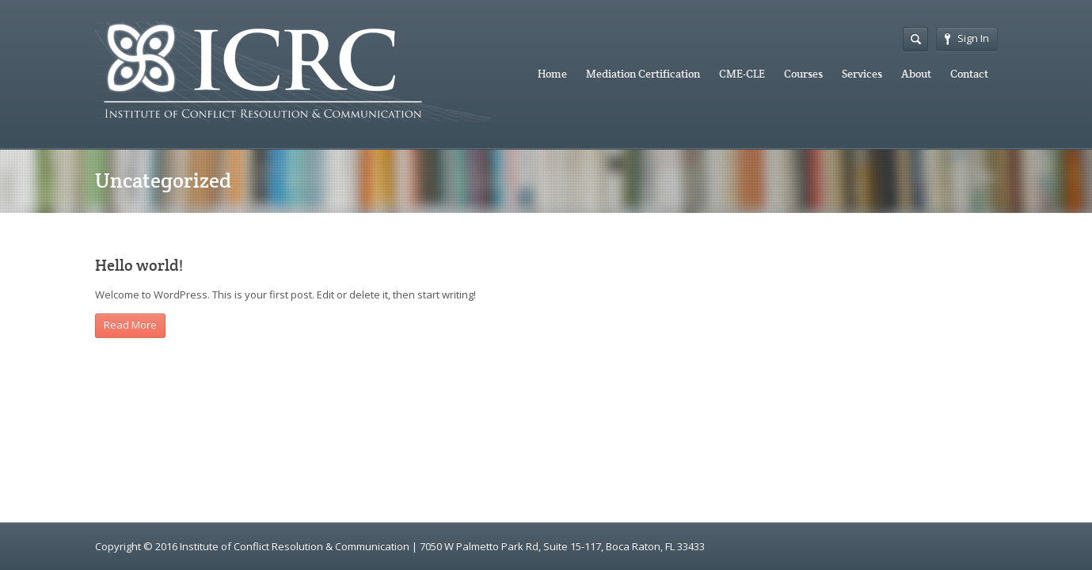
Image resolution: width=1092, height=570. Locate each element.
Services (862, 73)
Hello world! (139, 266)
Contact (969, 73)
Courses (803, 73)
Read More (130, 324)
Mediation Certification (643, 73)
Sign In (967, 38)
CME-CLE (742, 73)
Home (552, 73)
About (916, 73)
